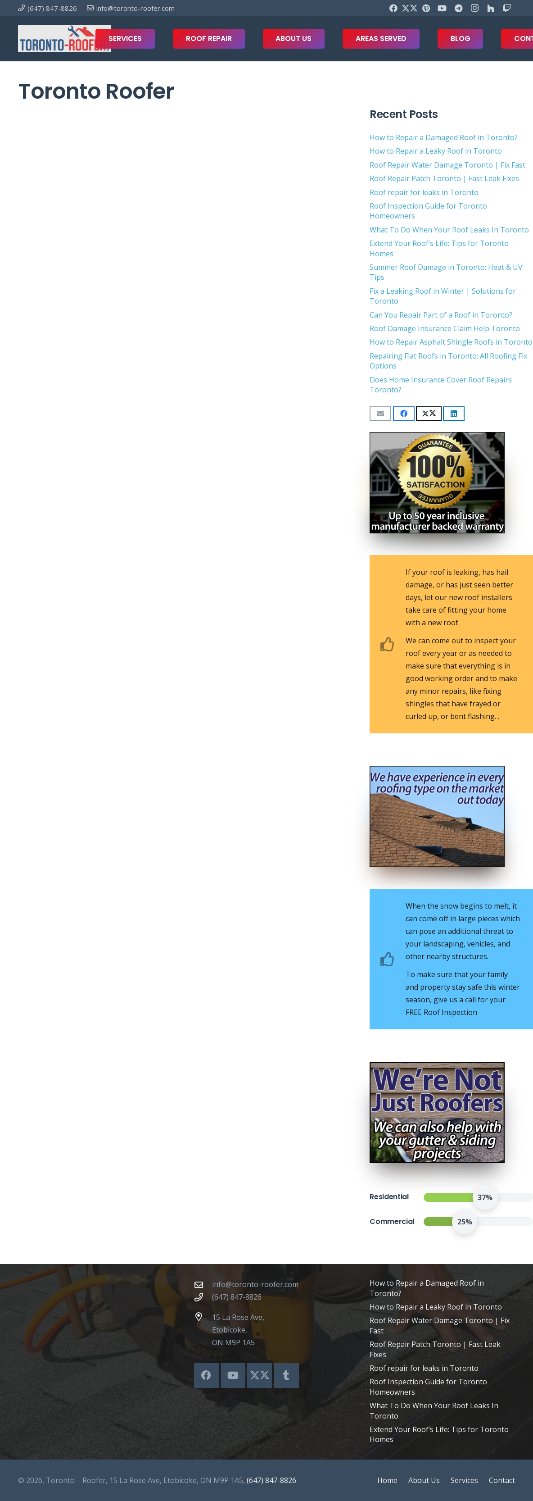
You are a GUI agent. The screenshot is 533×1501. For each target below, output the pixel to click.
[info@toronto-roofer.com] (203, 1284)
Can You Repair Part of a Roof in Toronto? (441, 315)
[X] (410, 8)
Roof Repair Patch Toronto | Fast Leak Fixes (444, 178)
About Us (424, 1480)
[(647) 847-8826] (203, 1297)
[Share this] (404, 413)
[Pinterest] (426, 8)
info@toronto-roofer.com (255, 1284)
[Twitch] (507, 8)
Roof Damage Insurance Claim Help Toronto (445, 328)
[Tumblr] (286, 1375)
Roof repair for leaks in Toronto (424, 192)
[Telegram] (458, 8)
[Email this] (380, 413)
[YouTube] (442, 8)
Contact (502, 1480)
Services (464, 1480)
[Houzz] (491, 8)
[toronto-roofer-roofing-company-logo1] (64, 38)
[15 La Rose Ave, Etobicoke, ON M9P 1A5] (203, 1316)
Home (387, 1480)
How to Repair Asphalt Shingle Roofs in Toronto (451, 342)
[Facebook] (393, 8)
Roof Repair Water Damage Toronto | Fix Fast (447, 165)
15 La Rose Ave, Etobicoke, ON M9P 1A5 (238, 1329)
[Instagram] (474, 8)
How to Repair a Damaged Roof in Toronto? (444, 137)
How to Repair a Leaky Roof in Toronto (436, 151)
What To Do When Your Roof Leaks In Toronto (449, 230)
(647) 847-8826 (237, 1297)
